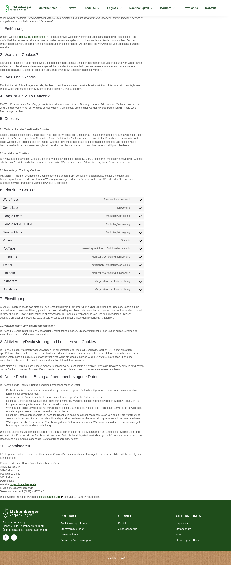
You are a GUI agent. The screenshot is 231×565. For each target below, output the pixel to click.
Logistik (114, 8)
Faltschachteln (69, 534)
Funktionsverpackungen (74, 523)
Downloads (190, 8)
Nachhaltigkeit (141, 8)
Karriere (167, 8)
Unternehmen (50, 8)
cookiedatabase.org (49, 496)
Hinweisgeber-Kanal (188, 540)
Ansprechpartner (128, 528)
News (72, 8)
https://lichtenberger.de (32, 36)
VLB (178, 534)
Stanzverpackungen (72, 528)
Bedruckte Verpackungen (75, 540)
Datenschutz (183, 528)
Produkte (91, 8)
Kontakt (210, 8)
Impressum (182, 523)
